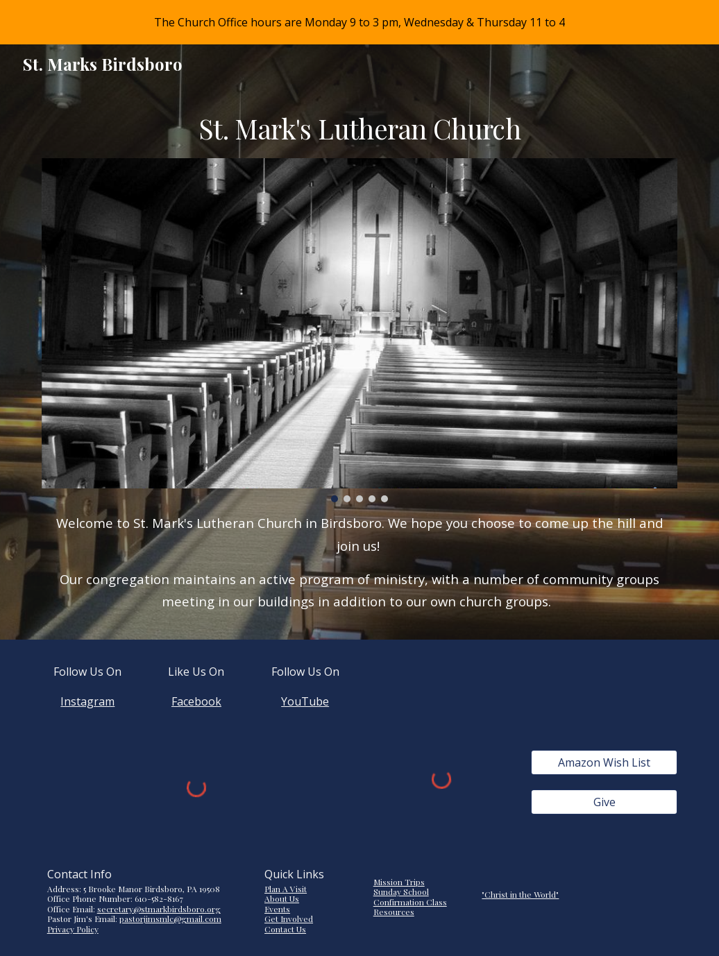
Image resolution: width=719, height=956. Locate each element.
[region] (359, 22)
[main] (360, 129)
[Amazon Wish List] (604, 762)
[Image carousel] (360, 330)
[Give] (604, 802)
